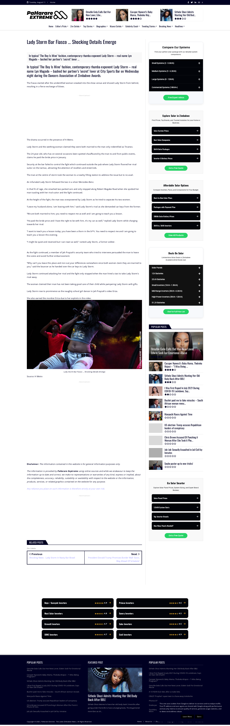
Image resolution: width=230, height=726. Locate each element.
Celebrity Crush (131, 26)
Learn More (187, 716)
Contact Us (199, 722)
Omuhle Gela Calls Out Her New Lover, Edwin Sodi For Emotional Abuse (53, 671)
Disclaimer (159, 722)
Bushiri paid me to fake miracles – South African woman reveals (53, 693)
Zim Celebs (74, 26)
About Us (148, 722)
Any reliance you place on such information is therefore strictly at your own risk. (66, 488)
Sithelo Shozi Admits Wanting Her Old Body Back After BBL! (51, 682)
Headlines (179, 26)
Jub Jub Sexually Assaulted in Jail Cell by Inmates (46, 712)
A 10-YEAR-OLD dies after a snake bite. (164, 693)
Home (52, 2)
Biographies (101, 26)
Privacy (180, 722)
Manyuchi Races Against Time (39, 697)
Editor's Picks (61, 26)
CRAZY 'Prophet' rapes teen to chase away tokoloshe (171, 697)
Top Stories (87, 26)
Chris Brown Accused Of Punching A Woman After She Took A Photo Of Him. (52, 707)
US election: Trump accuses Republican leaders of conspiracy (52, 702)
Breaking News (165, 26)
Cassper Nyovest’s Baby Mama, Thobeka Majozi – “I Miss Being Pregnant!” (53, 677)
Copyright (170, 722)
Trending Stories (148, 26)
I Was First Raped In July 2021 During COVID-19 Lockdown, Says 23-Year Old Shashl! (53, 687)
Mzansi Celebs (116, 26)
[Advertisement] (84, 117)
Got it (199, 716)
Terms (189, 722)
